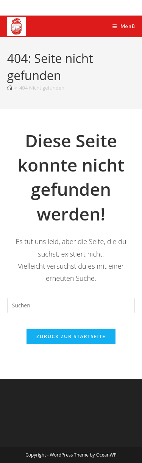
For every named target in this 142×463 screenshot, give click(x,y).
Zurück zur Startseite (71, 336)
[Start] (9, 87)
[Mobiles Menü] (123, 26)
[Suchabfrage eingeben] (71, 305)
